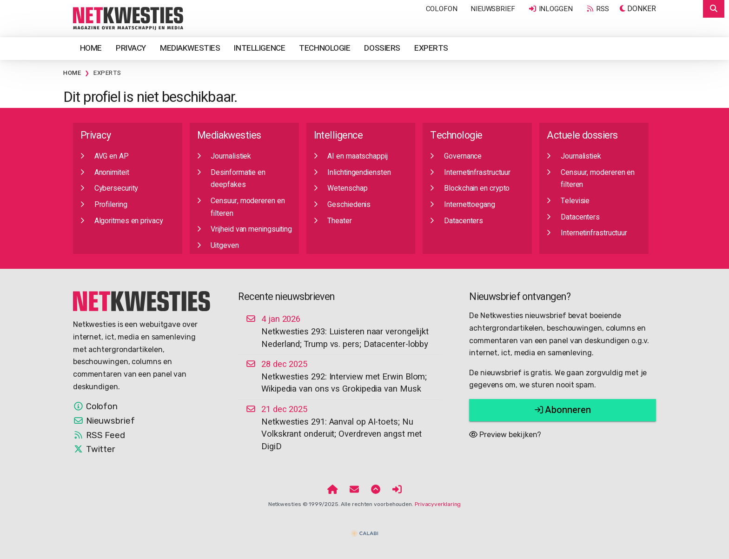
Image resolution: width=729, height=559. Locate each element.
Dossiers (382, 48)
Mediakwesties (190, 48)
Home (91, 48)
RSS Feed (99, 435)
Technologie (324, 48)
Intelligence (259, 48)
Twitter (94, 449)
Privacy (131, 48)
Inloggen (550, 9)
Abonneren (563, 410)
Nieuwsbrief (493, 9)
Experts (431, 48)
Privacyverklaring (438, 504)
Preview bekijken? (505, 434)
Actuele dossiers (582, 135)
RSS (597, 9)
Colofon (441, 9)
